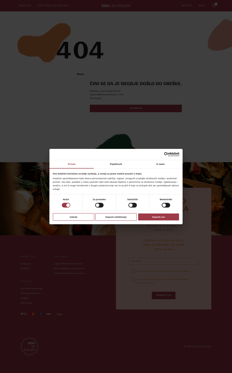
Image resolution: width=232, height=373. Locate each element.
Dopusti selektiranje (116, 217)
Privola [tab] (71, 164)
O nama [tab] (160, 164)
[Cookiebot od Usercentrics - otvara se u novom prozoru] (166, 154)
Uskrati (73, 217)
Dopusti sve (158, 217)
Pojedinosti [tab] (116, 164)
